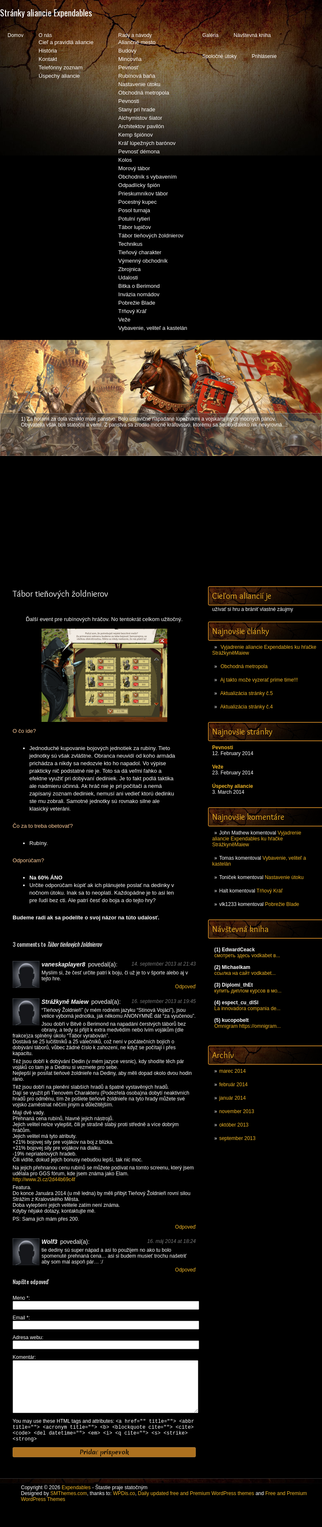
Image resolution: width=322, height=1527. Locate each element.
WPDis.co (124, 1508)
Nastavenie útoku (139, 84)
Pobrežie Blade (136, 303)
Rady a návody (135, 35)
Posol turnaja (134, 210)
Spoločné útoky (219, 56)
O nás (45, 35)
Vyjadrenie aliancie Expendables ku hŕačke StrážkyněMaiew (256, 839)
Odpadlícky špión (139, 185)
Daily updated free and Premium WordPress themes (196, 1508)
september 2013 (237, 1138)
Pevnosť (128, 67)
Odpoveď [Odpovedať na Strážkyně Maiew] (185, 1227)
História (48, 50)
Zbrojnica (129, 269)
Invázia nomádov (138, 294)
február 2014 (233, 1084)
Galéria (210, 35)
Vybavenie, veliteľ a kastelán (152, 328)
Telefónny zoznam (61, 67)
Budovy (127, 50)
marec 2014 (232, 1071)
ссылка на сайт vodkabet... (245, 973)
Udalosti (128, 277)
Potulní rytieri (134, 219)
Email (21, 1318)
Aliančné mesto (137, 42)
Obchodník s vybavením (147, 177)
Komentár (23, 1357)
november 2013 (236, 1111)
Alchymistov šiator (140, 118)
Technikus (130, 244)
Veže (124, 319)
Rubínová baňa (136, 76)
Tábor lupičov (134, 227)
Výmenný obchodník (143, 261)
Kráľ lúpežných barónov (147, 143)
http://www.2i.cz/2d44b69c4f (44, 1179)
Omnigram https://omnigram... (247, 1026)
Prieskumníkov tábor (143, 193)
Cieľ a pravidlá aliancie (66, 42)
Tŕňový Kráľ (132, 311)
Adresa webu (27, 1337)
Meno (21, 1298)
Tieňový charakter (139, 252)
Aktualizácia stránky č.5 (246, 693)
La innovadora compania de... (247, 1008)
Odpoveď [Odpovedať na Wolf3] (185, 1270)
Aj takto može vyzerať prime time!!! (259, 680)
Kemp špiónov (135, 135)
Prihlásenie (264, 56)
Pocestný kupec (137, 202)
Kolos (125, 160)
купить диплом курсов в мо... (247, 991)
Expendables (76, 1502)
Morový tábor (134, 168)
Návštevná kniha (252, 35)
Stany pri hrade (136, 109)
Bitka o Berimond (139, 286)
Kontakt (48, 59)
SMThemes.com (68, 1508)
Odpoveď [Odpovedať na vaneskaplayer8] (185, 987)
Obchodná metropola (143, 93)
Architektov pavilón (141, 126)
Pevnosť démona (139, 151)
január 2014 (232, 1098)
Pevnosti (128, 101)
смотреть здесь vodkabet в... (247, 955)
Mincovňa (130, 59)
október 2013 (234, 1125)
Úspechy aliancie (59, 76)
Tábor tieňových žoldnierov (150, 235)
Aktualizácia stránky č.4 (246, 707)
